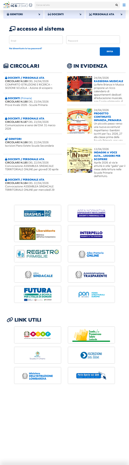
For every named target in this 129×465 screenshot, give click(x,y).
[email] (36, 39)
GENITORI (23, 14)
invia (110, 51)
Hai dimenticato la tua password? (25, 48)
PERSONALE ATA (105, 14)
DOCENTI (64, 14)
